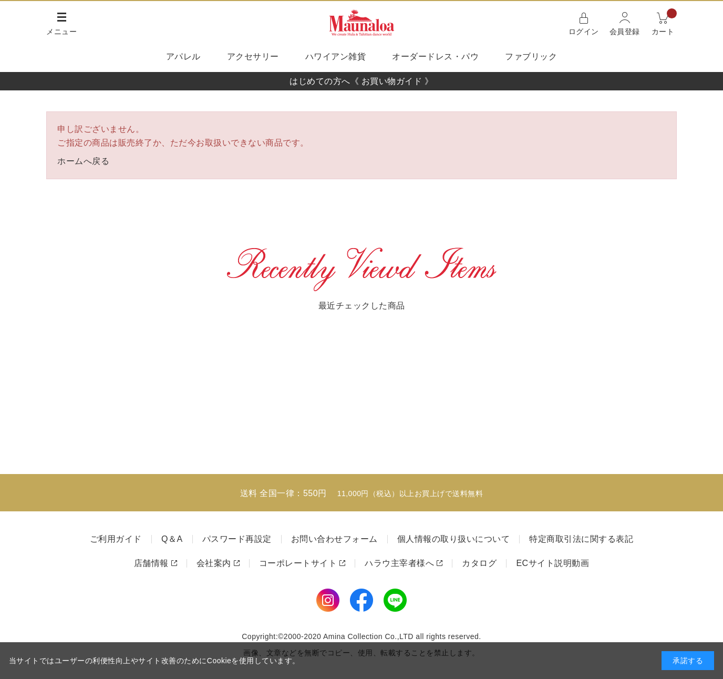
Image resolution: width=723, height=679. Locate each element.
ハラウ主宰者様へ (399, 563)
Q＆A (172, 538)
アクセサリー (253, 56)
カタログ (479, 563)
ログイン (584, 31)
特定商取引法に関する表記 (581, 538)
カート (664, 23)
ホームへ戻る (83, 161)
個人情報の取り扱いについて (453, 538)
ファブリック (531, 56)
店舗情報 (151, 563)
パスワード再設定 (237, 538)
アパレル (183, 56)
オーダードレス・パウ (435, 56)
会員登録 (625, 31)
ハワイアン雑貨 (335, 56)
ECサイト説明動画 (552, 563)
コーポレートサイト (298, 563)
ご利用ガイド (116, 538)
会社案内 (214, 563)
